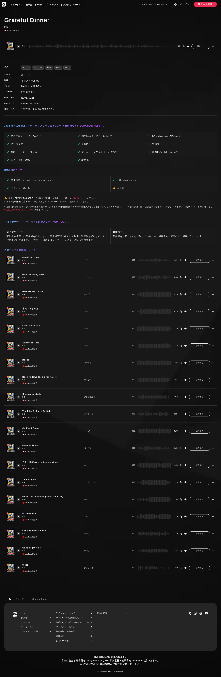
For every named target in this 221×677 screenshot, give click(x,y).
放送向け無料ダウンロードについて (73, 622)
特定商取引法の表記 (65, 631)
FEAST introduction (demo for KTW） (44, 496)
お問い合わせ (80, 198)
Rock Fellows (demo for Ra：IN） (41, 377)
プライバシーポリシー (66, 627)
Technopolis (29, 479)
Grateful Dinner (31, 445)
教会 (58, 67)
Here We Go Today (33, 291)
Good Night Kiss (32, 548)
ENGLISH (102, 613)
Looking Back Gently (34, 531)
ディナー (38, 67)
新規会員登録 (205, 4)
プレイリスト (51, 4)
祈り (49, 67)
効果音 (29, 4)
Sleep (26, 565)
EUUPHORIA (30, 513)
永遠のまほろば (30, 308)
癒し (67, 67)
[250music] (4, 4)
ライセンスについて (162, 5)
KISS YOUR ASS (32, 326)
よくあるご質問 (146, 5)
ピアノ (26, 67)
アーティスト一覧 (29, 631)
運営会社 (60, 636)
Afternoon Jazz (31, 343)
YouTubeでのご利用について (18, 210)
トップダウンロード (70, 4)
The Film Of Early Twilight (37, 411)
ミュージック (17, 4)
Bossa (26, 360)
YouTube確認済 (11, 30)
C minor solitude (32, 394)
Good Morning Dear (34, 274)
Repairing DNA (31, 257)
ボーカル (38, 4)
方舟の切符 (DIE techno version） (41, 462)
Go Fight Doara (31, 428)
